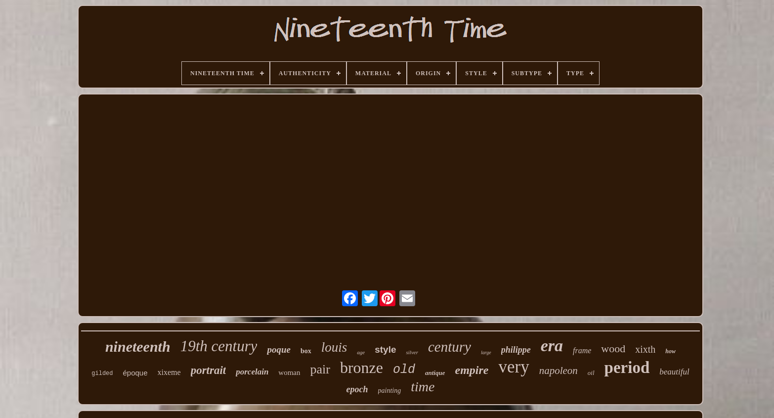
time (422, 386)
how (670, 351)
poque (279, 349)
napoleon (558, 370)
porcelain (252, 371)
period (627, 367)
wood (613, 348)
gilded (102, 373)
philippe (516, 350)
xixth (645, 349)
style (385, 349)
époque (135, 373)
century (449, 347)
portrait (208, 370)
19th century (219, 346)
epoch (357, 389)
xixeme (169, 372)
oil (591, 372)
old (404, 370)
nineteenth (138, 346)
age (361, 352)
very (513, 366)
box (306, 351)
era (552, 345)
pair (320, 369)
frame (582, 350)
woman (289, 372)
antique (435, 372)
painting (389, 390)
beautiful (674, 371)
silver (412, 352)
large (486, 352)
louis (334, 347)
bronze (361, 367)
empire (471, 370)
